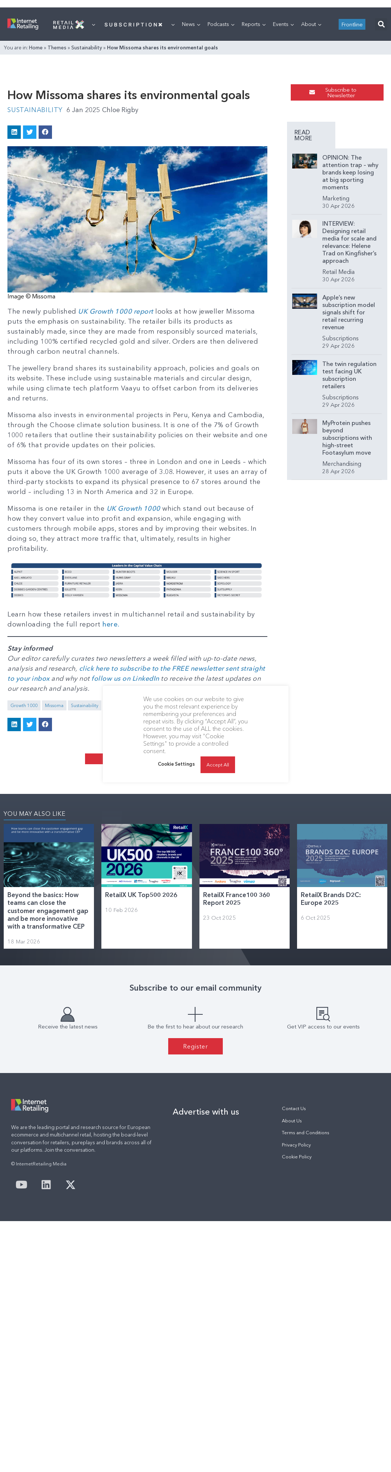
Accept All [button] (217, 765)
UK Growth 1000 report (116, 438)
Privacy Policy (296, 1304)
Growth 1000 (24, 832)
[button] (381, 117)
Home (36, 140)
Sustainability (86, 140)
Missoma (54, 832)
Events (283, 117)
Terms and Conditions (305, 1292)
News (191, 117)
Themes (57, 140)
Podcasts (221, 117)
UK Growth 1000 (134, 635)
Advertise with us (206, 1271)
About (311, 117)
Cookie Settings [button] (176, 764)
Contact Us (294, 1268)
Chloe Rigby (123, 236)
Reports (253, 117)
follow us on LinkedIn (126, 805)
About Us (292, 1280)
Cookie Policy (297, 1316)
